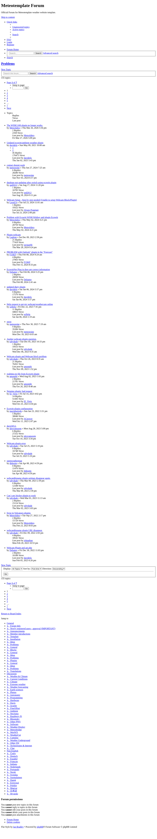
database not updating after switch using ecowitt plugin (31, 182)
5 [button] (7, 100)
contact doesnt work (16, 165)
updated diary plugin (16, 287)
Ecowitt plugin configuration (20, 408)
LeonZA (13, 202)
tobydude (14, 341)
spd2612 (13, 185)
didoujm (13, 463)
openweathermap (14, 461)
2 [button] (7, 93)
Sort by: (32, 568)
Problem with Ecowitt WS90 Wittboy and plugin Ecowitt (32, 217)
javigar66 (28, 245)
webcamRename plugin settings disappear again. (28, 478)
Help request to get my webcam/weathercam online (30, 304)
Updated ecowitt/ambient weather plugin (25, 143)
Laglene (13, 237)
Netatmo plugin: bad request (19, 391)
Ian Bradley (18, 827)
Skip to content (8, 17)
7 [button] (7, 105)
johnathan (28, 540)
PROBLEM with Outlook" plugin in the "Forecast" (30, 252)
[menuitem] (20, 27)
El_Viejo (14, 394)
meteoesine (15, 167)
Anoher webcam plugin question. (21, 339)
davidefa (13, 145)
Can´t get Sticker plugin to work (21, 495)
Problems (8, 63)
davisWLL (11, 426)
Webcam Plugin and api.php (19, 548)
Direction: (53, 568)
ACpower (28, 419)
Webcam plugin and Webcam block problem (27, 356)
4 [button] (7, 98)
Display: (13, 568)
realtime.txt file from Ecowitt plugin (23, 374)
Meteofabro (15, 128)
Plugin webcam (14, 235)
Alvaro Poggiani (31, 210)
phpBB (40, 827)
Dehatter (13, 272)
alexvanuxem (15, 428)
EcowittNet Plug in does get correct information (28, 269)
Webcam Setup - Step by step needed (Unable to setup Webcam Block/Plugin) (42, 200)
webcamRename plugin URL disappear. (24, 530)
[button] (12, 82)
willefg (13, 307)
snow (9, 321)
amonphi (28, 366)
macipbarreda (16, 411)
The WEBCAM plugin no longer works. (25, 125)
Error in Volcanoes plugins (19, 513)
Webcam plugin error (16, 443)
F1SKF (13, 254)
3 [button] (7, 95)
